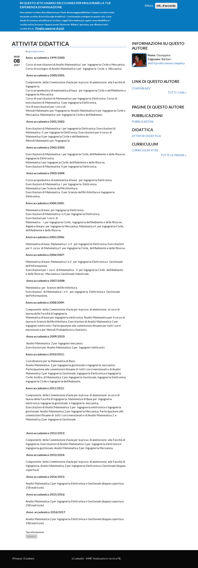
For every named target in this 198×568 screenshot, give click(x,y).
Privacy (17, 558)
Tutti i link (176, 92)
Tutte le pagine (173, 155)
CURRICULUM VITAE (145, 150)
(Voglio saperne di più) (49, 25)
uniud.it (79, 558)
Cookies (28, 558)
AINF (89, 558)
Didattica (31, 536)
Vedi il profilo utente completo (166, 63)
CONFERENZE (141, 88)
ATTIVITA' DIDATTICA (146, 136)
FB (119, 558)
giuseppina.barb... (37, 51)
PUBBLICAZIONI (142, 121)
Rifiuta (149, 2)
